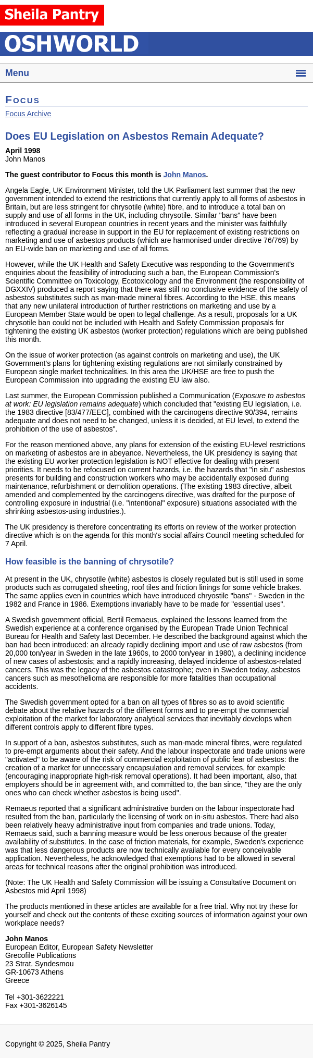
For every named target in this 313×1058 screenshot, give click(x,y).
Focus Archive (28, 113)
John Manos (184, 174)
